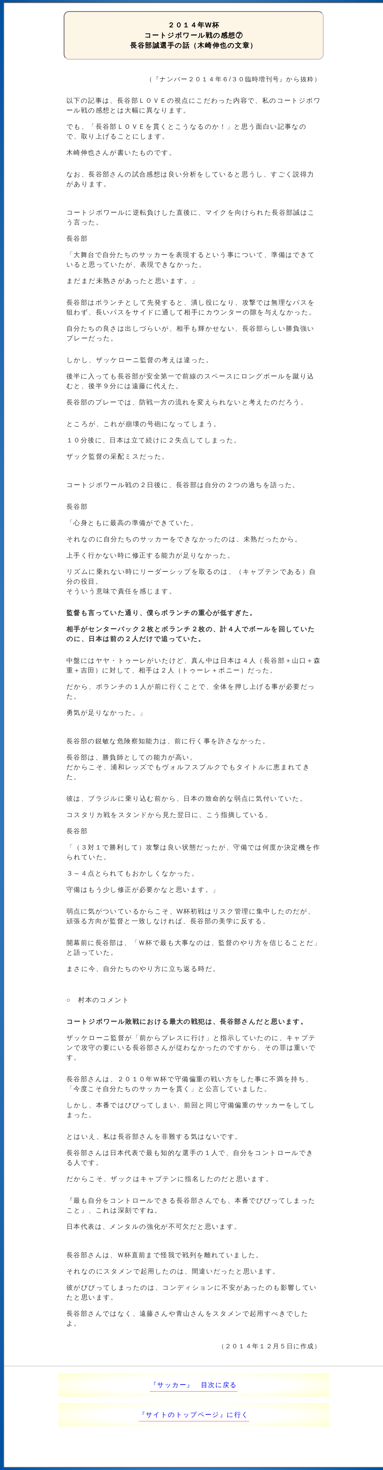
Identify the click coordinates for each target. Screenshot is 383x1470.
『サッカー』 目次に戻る (193, 1384)
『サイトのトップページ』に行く (194, 1414)
